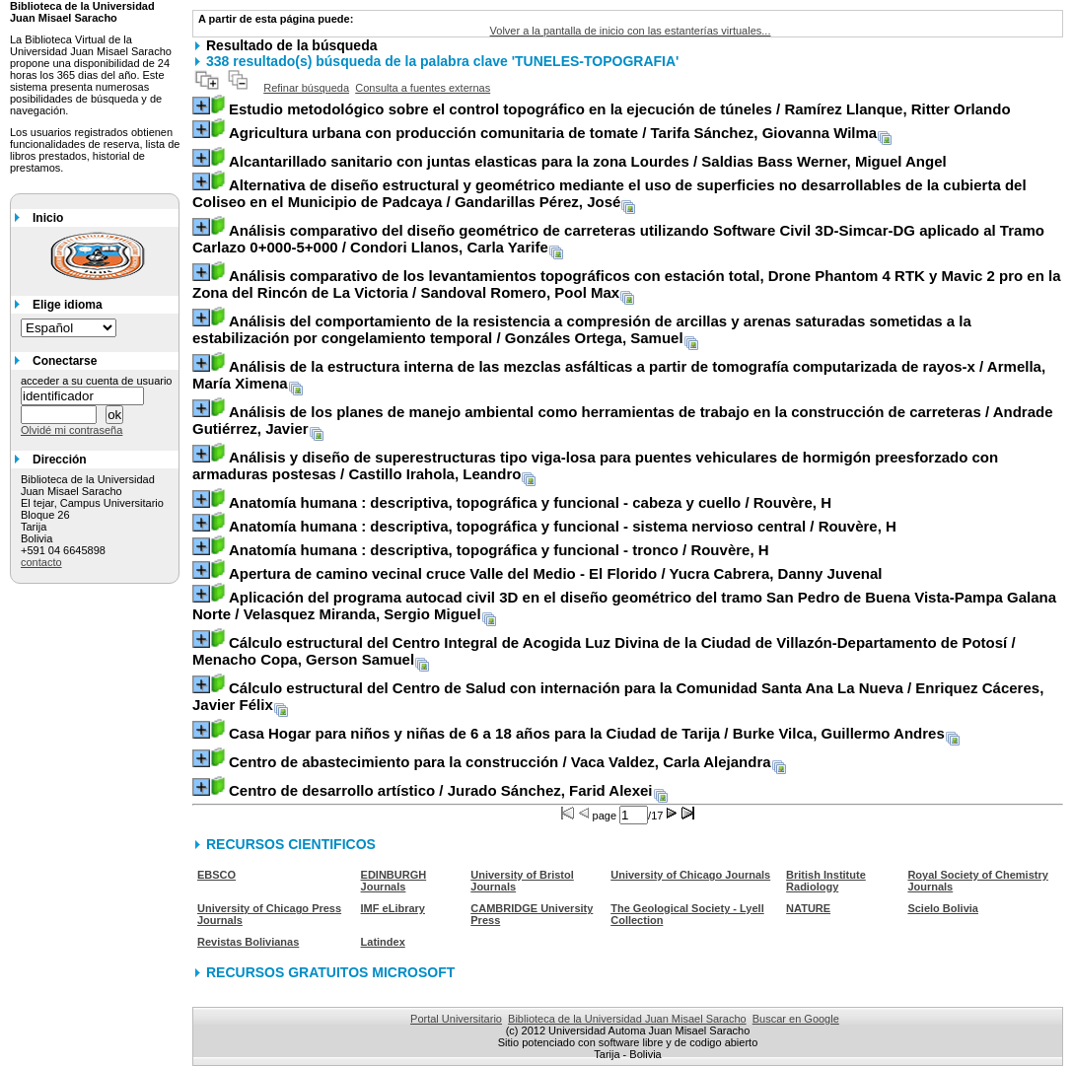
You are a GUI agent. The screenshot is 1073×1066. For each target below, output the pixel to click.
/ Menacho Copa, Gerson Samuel (604, 651)
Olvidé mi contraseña (71, 430)
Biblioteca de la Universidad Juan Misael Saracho (627, 1019)
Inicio (48, 218)
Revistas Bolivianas (248, 942)
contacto (41, 562)
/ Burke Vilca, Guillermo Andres (587, 733)
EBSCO (216, 875)
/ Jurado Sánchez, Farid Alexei (441, 790)
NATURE (808, 908)
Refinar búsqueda (306, 88)
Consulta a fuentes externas (422, 88)
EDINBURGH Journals (394, 880)
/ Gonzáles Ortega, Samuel (581, 329)
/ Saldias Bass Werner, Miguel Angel (588, 161)
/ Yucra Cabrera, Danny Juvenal (555, 573)
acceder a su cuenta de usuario (97, 381)
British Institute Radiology (826, 880)
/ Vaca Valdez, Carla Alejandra (500, 761)
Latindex (383, 942)
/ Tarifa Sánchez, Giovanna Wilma (553, 132)
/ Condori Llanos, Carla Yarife (618, 238)
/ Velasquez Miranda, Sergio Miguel (624, 605)
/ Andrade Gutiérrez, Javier (622, 420)
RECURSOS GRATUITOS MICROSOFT (330, 972)
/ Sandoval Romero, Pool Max (626, 284)
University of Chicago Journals (690, 875)
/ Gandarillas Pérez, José (609, 193)
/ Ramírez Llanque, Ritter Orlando (620, 109)
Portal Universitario (456, 1019)
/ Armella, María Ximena (618, 374)
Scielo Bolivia (942, 908)
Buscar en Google (795, 1019)
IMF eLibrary (393, 908)
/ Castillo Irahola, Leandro (595, 465)
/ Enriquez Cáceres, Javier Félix (617, 696)
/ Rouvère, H (530, 502)
